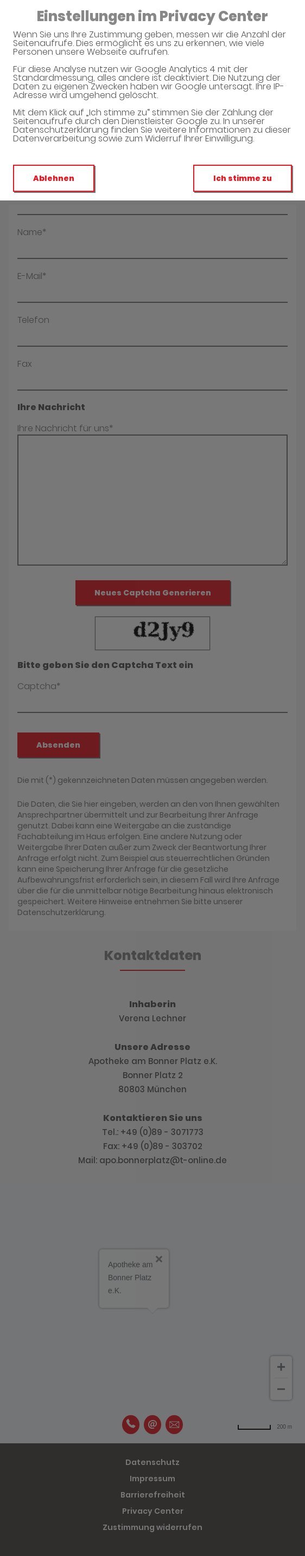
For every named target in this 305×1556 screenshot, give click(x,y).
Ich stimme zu (242, 178)
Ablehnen (53, 178)
